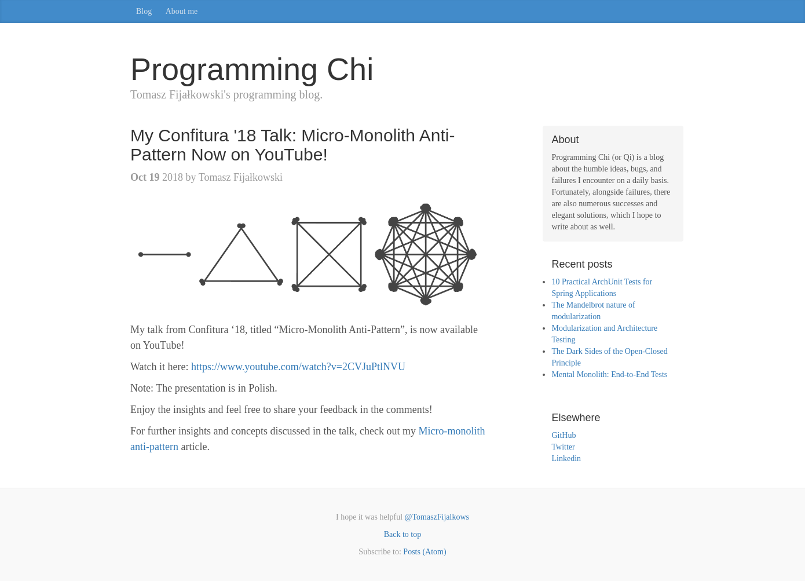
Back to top (403, 534)
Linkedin (566, 458)
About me (182, 11)
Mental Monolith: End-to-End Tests (609, 374)
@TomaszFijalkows (437, 517)
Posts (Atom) (424, 551)
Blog (144, 11)
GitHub (563, 435)
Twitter (563, 447)
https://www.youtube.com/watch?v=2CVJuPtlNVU (298, 366)
